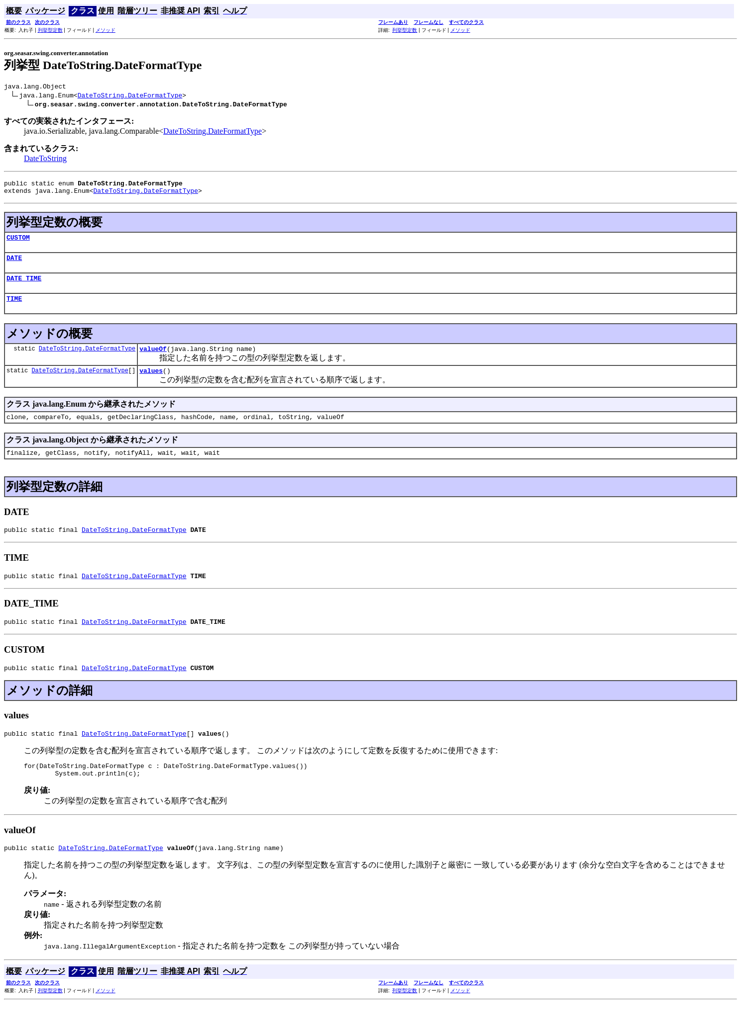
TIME (14, 308)
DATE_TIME (23, 286)
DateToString (45, 160)
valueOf (153, 360)
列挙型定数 (50, 30)
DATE (14, 264)
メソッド (105, 30)
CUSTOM (18, 243)
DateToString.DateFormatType (130, 96)
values (151, 383)
